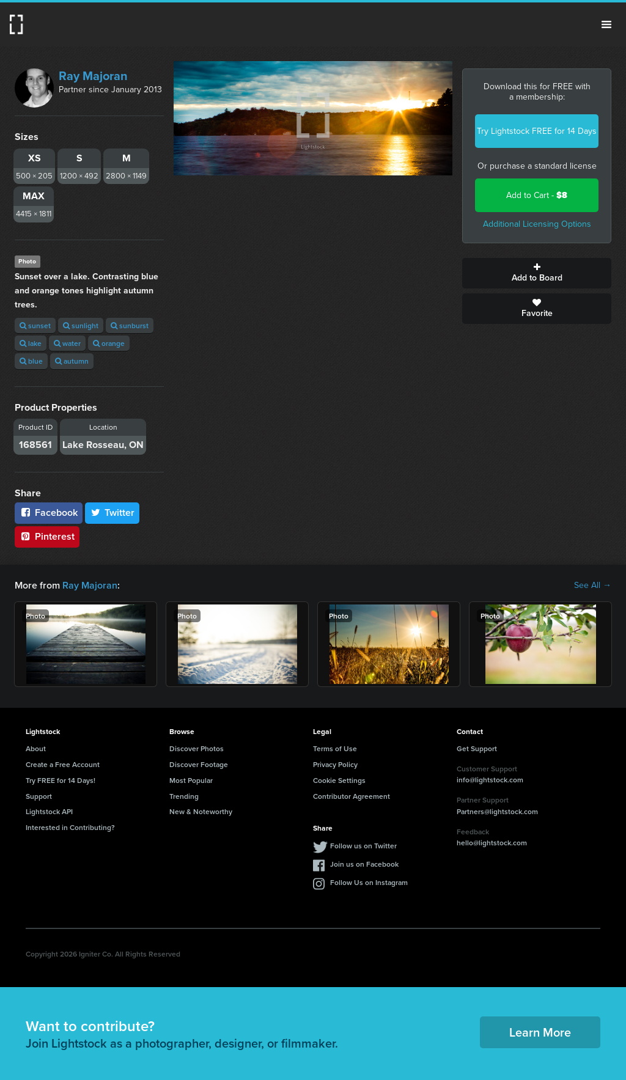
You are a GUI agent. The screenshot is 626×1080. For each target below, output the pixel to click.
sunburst (130, 325)
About (36, 748)
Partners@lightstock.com (497, 811)
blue (31, 361)
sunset (35, 325)
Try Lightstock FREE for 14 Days (537, 131)
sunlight (80, 325)
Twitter (112, 512)
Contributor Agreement (351, 796)
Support (39, 796)
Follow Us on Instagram (369, 882)
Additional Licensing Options (537, 224)
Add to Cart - (536, 195)
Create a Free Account (63, 764)
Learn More (540, 1032)
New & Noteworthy (200, 811)
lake (31, 343)
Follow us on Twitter (363, 845)
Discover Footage (198, 764)
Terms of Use (335, 748)
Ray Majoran (93, 76)
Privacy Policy (335, 764)
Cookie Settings (339, 780)
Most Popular (191, 780)
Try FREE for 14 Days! (60, 780)
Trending (184, 796)
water (67, 343)
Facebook (49, 512)
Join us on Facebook (364, 864)
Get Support (477, 748)
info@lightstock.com (490, 779)
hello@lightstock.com (492, 842)
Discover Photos (196, 748)
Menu (606, 24)
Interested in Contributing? (70, 827)
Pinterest (47, 536)
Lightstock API (49, 811)
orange (109, 343)
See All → (592, 585)
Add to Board (537, 273)
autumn (72, 361)
